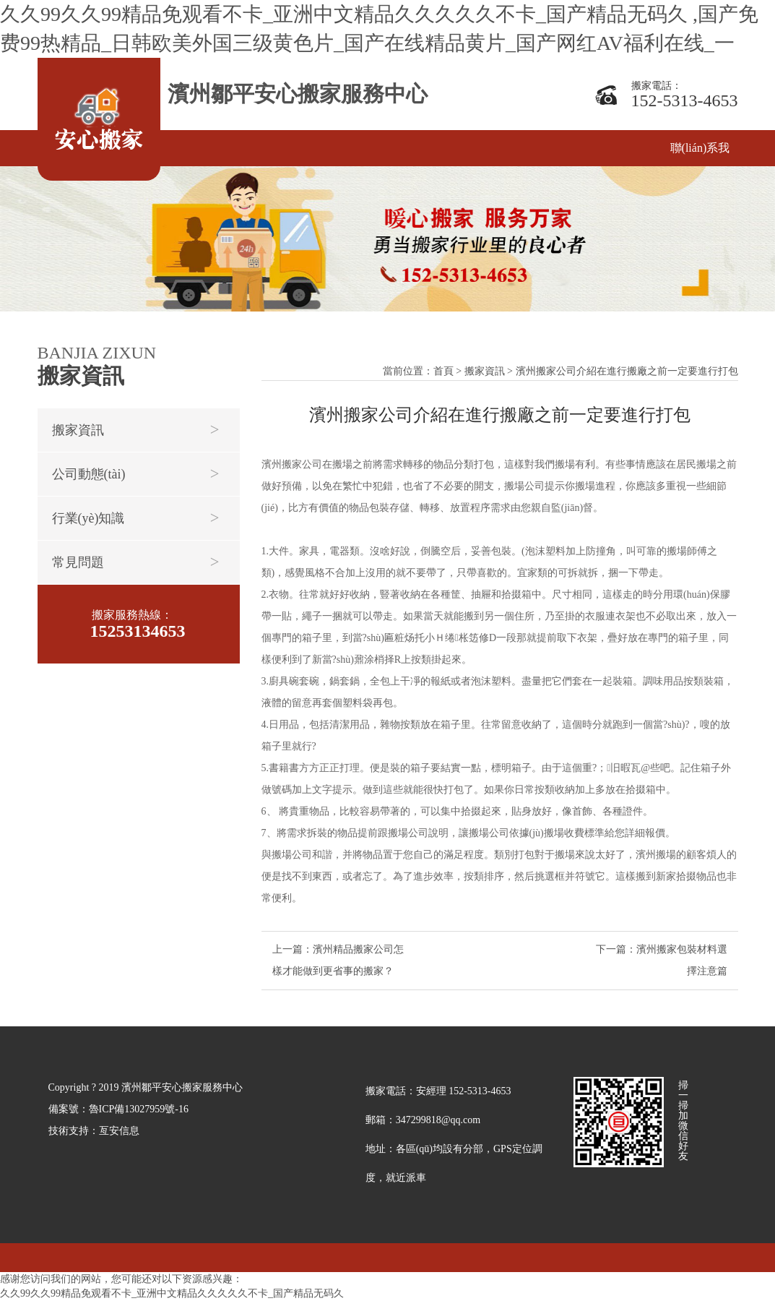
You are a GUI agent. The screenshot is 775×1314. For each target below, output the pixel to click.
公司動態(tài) (89, 474)
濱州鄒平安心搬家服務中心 (298, 94)
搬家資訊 (78, 430)
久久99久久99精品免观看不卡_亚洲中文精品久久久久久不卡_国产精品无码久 (172, 1306)
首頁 (443, 378)
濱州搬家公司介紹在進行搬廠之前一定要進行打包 (627, 378)
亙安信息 (119, 1143)
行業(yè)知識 (88, 518)
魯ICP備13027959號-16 (139, 1122)
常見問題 (78, 562)
